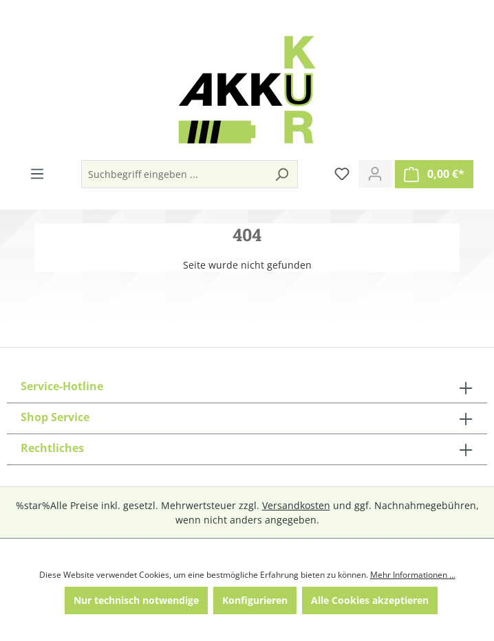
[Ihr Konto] (374, 174)
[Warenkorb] (434, 174)
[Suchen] (281, 174)
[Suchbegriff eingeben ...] (174, 174)
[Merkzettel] (341, 174)
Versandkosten (296, 505)
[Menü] (37, 174)
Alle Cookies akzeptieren (370, 600)
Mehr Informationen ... (412, 575)
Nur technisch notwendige (136, 600)
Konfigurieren (255, 600)
